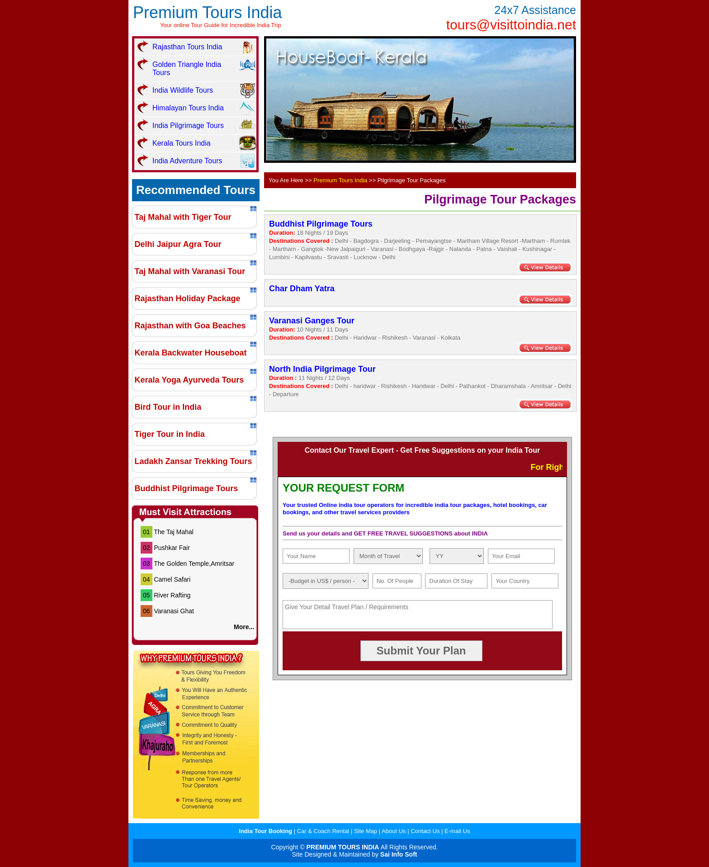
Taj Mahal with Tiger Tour (183, 217)
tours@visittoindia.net (511, 24)
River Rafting (172, 595)
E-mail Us (457, 831)
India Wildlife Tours (182, 90)
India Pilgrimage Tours (188, 125)
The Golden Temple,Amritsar (194, 563)
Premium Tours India (207, 12)
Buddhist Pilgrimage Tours (186, 488)
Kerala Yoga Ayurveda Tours (189, 379)
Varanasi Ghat (174, 611)
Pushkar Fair (171, 547)
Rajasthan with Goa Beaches (190, 325)
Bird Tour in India (168, 407)
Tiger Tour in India (170, 434)
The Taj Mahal (174, 531)
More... (245, 626)
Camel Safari (172, 579)
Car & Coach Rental (324, 831)
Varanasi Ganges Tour (311, 320)
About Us (394, 831)
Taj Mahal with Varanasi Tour (190, 271)
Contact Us (425, 831)
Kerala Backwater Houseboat (191, 352)
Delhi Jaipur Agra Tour (178, 244)
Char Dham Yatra (302, 288)
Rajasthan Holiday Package (188, 298)
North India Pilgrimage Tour (322, 369)
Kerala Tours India (181, 143)
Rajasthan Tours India (187, 47)
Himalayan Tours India (188, 108)
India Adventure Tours (187, 161)
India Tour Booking (266, 831)
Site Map (365, 831)
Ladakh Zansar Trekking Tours (193, 461)
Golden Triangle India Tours (186, 68)
